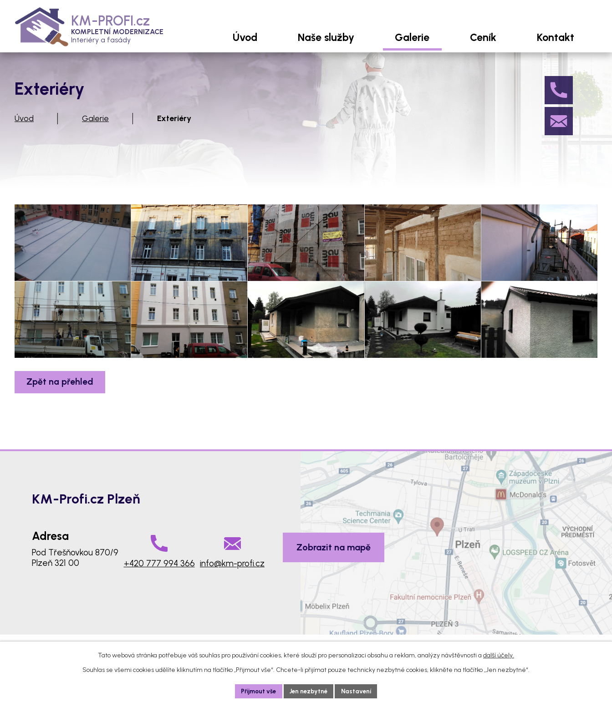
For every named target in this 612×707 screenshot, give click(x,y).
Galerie (95, 128)
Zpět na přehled (62, 421)
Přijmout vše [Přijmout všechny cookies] (256, 691)
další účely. (498, 654)
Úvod (24, 128)
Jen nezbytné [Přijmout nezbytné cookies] (309, 691)
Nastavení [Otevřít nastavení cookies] (359, 691)
